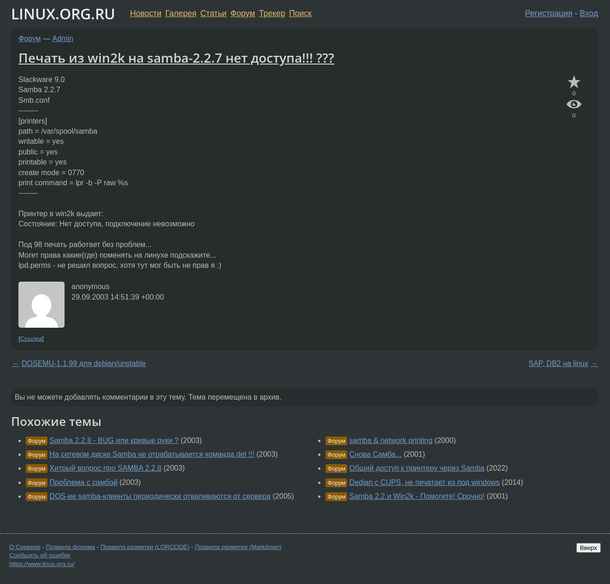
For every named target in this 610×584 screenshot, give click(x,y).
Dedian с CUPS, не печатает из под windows (424, 482)
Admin (63, 38)
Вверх (588, 547)
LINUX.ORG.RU (63, 14)
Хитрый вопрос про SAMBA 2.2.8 (105, 468)
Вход (589, 13)
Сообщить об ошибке (40, 555)
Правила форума (70, 546)
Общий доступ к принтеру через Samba (417, 468)
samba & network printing (391, 440)
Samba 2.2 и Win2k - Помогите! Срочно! (417, 496)
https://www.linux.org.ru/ (41, 563)
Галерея (181, 13)
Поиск (300, 13)
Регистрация (549, 13)
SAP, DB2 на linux (558, 363)
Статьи (213, 13)
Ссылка (31, 338)
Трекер (272, 13)
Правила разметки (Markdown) (238, 546)
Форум (243, 13)
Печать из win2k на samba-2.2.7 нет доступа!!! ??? (176, 57)
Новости (145, 13)
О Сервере (25, 546)
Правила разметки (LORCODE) (145, 546)
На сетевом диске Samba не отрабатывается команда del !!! (151, 454)
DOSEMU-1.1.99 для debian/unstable (84, 363)
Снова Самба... (375, 454)
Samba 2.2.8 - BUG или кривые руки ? (113, 440)
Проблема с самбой (83, 482)
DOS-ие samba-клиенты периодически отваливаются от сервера (160, 496)
